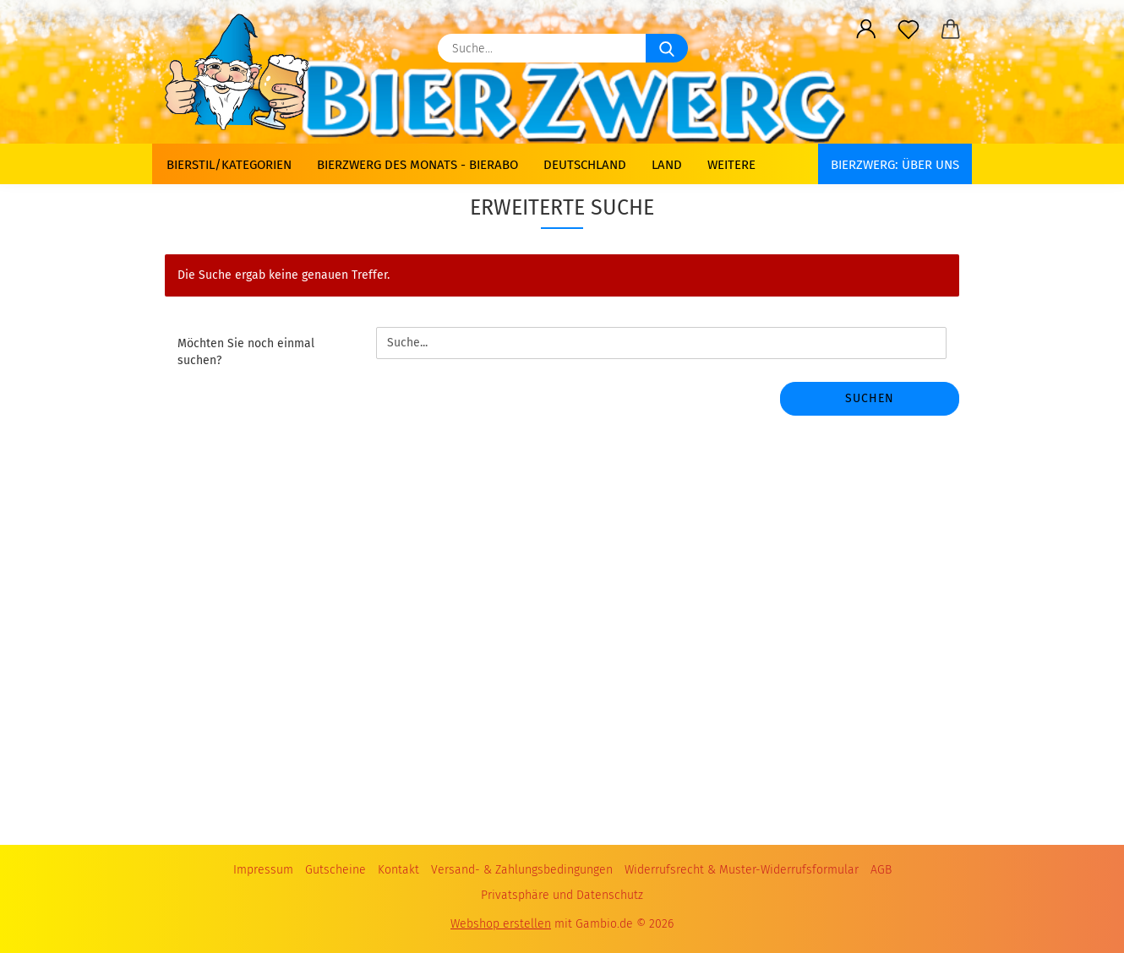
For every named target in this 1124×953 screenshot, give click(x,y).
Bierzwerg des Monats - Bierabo (417, 164)
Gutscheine (335, 870)
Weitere (731, 164)
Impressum (263, 870)
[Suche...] (667, 48)
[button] (866, 29)
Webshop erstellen (500, 924)
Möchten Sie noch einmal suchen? (245, 352)
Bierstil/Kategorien (229, 164)
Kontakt (398, 870)
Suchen (869, 398)
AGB (881, 870)
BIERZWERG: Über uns (895, 164)
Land (667, 164)
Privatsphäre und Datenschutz (562, 895)
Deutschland (584, 164)
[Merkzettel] (908, 29)
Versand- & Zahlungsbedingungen (522, 870)
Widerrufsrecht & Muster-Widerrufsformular (742, 870)
